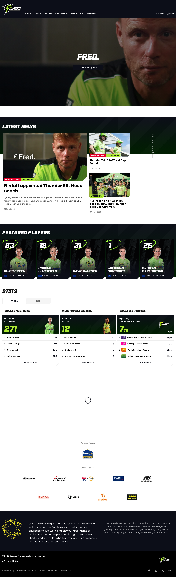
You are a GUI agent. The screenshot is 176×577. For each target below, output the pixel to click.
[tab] (14, 301)
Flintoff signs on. (89, 67)
